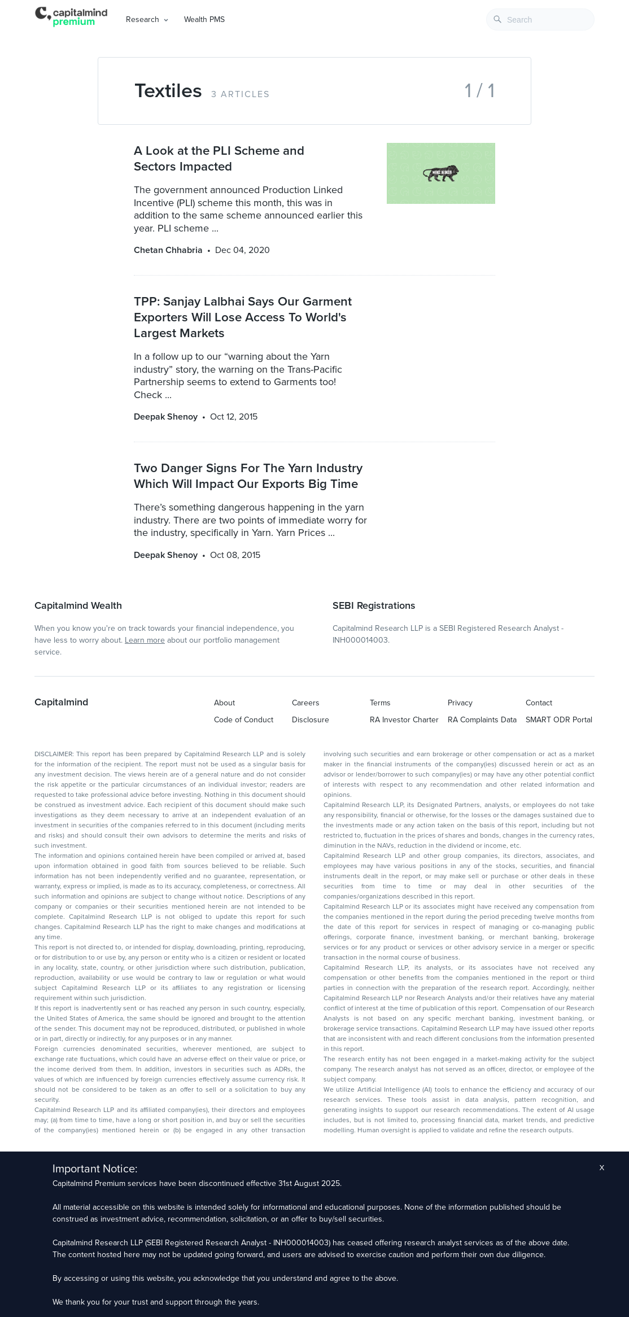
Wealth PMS (204, 19)
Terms (380, 703)
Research (142, 19)
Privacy (460, 703)
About (224, 703)
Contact (539, 703)
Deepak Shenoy (166, 416)
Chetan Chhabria (168, 250)
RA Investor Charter (404, 720)
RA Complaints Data (482, 720)
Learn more (145, 640)
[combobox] (540, 19)
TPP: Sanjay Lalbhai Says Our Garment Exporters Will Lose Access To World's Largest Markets (243, 317)
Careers (306, 703)
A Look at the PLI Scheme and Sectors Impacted (219, 158)
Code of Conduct (243, 720)
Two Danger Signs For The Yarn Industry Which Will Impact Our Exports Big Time (248, 475)
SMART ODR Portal (559, 720)
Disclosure (310, 720)
